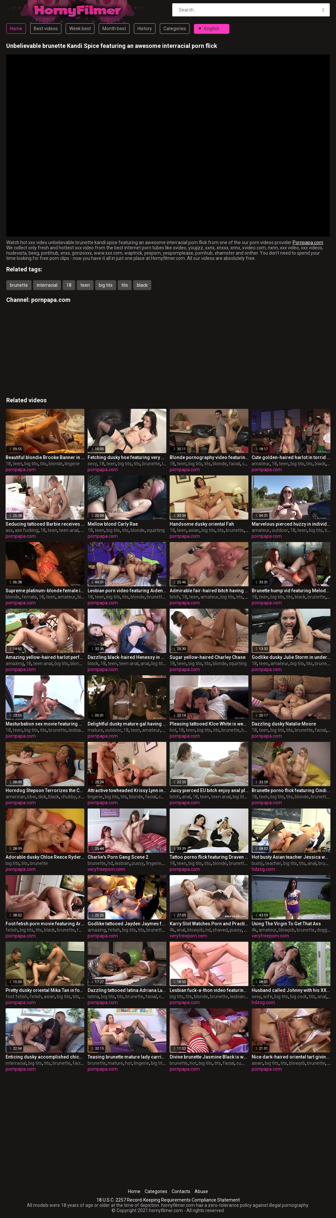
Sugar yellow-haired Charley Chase (207, 657)
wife (267, 996)
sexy (92, 463)
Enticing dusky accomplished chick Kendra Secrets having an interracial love (45, 1057)
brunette (19, 285)
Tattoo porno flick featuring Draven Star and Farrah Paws (209, 857)
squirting (156, 530)
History (144, 28)
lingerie (72, 463)
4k (172, 930)
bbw (31, 796)
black (142, 285)
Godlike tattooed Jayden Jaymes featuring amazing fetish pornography (127, 923)
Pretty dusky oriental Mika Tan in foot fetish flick (45, 990)
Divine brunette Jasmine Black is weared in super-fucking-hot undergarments (209, 1057)
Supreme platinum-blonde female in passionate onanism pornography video (45, 590)
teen (85, 285)
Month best (114, 28)
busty (257, 863)
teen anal (68, 530)
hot (173, 730)
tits (124, 285)
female (29, 596)
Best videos (46, 28)
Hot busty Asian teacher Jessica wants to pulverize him (291, 857)
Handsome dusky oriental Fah (202, 524)
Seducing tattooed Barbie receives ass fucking (45, 524)
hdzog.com (263, 869)
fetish (12, 930)
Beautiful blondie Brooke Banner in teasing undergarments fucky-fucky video (45, 457)
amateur (261, 463)
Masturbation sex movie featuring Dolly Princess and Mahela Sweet (45, 723)
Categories (174, 28)
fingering (155, 863)
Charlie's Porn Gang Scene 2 (118, 857)
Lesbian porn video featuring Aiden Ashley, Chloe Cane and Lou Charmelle (127, 590)
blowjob (195, 930)
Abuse (201, 1191)
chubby (68, 796)
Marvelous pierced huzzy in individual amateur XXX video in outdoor (291, 524)
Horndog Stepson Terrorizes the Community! (45, 790)
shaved (220, 930)
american (15, 796)
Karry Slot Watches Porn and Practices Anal (209, 923)
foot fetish (17, 996)
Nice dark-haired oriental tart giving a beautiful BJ (291, 1057)
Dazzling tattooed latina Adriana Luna (127, 990)
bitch (175, 596)
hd (110, 863)
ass (9, 530)
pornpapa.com (51, 299)
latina (93, 996)
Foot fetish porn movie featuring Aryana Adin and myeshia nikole (45, 923)
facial (234, 463)
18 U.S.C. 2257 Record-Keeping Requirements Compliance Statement (168, 1200)
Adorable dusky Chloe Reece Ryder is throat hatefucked (45, 857)
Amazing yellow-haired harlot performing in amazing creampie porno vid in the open (45, 657)
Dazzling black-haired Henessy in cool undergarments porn (127, 657)
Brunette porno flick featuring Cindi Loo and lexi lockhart (291, 790)
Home (16, 28)
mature (95, 730)
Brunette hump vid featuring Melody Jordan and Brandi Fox (291, 590)
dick (42, 796)
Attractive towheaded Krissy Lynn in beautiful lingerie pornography (127, 790)
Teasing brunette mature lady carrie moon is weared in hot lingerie (127, 1057)
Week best (80, 28)
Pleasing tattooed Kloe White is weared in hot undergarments (209, 723)
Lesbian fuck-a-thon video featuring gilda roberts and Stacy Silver (209, 990)
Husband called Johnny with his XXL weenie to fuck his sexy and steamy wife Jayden (291, 990)
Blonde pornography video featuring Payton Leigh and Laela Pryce (209, 457)
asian (194, 530)
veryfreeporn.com (106, 869)
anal (144, 663)
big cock (298, 996)
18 (69, 285)
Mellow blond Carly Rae (113, 524)
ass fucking (26, 530)
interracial (47, 285)
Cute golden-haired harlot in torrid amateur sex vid (291, 457)
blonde (56, 463)
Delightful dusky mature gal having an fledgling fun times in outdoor (127, 723)
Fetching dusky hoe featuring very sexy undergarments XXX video (127, 457)
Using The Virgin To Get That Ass (286, 923)
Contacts (181, 1191)
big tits (106, 285)
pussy (138, 863)
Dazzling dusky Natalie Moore (284, 723)
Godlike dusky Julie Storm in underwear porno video (291, 657)
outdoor (280, 530)
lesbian (76, 730)
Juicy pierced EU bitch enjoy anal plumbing (209, 790)
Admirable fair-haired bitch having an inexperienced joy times (209, 590)
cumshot (245, 1063)
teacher (273, 863)
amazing (15, 663)
